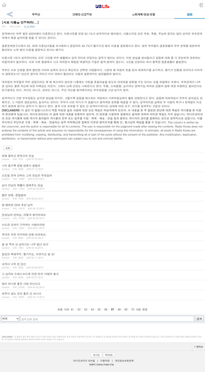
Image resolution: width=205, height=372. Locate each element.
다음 (138, 309)
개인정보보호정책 (124, 360)
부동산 (36, 14)
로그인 (96, 355)
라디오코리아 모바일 (84, 360)
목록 (8, 148)
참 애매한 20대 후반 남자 (102, 206)
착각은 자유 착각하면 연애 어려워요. (102, 236)
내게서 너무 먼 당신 (102, 265)
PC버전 (108, 355)
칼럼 (189, 14)
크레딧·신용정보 (82, 14)
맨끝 (145, 309)
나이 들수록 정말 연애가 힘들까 (102, 167)
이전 (66, 309)
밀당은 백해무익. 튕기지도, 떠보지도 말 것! (102, 255)
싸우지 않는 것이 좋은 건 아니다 (102, 295)
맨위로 (198, 346)
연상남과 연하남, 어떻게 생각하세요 (102, 216)
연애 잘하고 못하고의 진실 (102, 157)
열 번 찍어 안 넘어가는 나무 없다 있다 (102, 245)
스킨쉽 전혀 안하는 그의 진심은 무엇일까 (102, 176)
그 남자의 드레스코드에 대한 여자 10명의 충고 (102, 275)
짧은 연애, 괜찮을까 (102, 196)
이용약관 (105, 360)
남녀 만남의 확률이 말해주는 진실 (102, 186)
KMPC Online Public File (101, 364)
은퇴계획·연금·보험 (143, 14)
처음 (59, 309)
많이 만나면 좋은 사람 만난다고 (102, 285)
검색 (199, 319)
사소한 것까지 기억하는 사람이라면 (102, 226)
